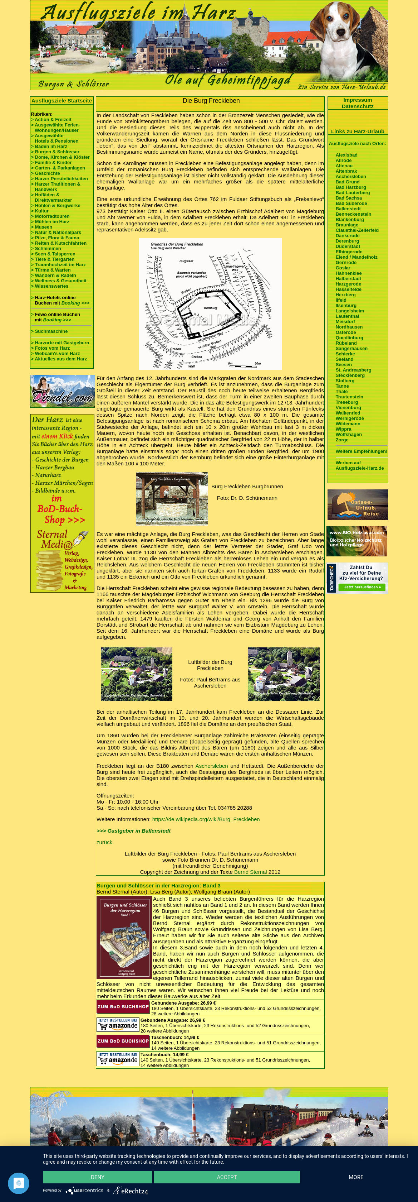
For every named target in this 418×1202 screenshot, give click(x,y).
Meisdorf (345, 321)
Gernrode (346, 262)
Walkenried (348, 413)
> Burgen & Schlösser (55, 151)
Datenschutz (358, 106)
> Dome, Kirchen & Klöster (60, 157)
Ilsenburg (346, 305)
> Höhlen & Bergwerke (55, 205)
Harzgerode (349, 284)
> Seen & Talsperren (53, 254)
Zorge (342, 439)
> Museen (42, 227)
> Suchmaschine (49, 331)
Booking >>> (75, 303)
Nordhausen (349, 327)
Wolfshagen (349, 434)
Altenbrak (346, 171)
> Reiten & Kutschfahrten (59, 243)
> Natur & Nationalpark (56, 232)
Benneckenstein (354, 214)
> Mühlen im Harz (50, 221)
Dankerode (348, 235)
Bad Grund (348, 182)
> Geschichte (45, 173)
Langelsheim (350, 310)
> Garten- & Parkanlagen (58, 168)
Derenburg (347, 241)
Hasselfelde (349, 289)
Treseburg (347, 402)
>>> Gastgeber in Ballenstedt (134, 831)
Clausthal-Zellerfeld (357, 230)
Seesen (344, 364)
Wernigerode (350, 418)
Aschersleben (212, 766)
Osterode (346, 332)
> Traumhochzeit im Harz (58, 264)
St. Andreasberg (354, 370)
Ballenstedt (348, 208)
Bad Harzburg (351, 187)
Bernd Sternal (250, 872)
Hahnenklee (349, 273)
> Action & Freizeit (51, 119)
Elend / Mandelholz (357, 257)
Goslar (343, 267)
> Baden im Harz (49, 146)
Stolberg (345, 380)
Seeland (345, 359)
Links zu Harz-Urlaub (357, 131)
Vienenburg (348, 407)
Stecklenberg (350, 375)
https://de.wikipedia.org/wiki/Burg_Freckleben (206, 819)
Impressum (357, 100)
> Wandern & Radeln (53, 275)
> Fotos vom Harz (50, 348)
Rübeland (346, 343)
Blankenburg (350, 219)
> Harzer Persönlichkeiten (59, 178)
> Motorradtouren (50, 216)
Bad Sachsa (349, 198)
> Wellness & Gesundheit (59, 280)
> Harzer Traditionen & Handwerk (55, 186)
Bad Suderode (351, 203)
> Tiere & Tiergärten (53, 259)
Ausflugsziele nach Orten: (357, 143)
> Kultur (40, 211)
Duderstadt (348, 246)
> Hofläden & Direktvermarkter (51, 197)
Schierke (345, 353)
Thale (342, 391)
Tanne (342, 386)
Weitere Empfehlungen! (362, 451)
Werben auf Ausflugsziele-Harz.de (360, 465)
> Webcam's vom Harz (55, 353)
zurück (104, 842)
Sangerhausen (352, 348)
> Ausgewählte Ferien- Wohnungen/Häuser (56, 127)
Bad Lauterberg (353, 192)
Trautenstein (349, 396)
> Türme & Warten (51, 270)
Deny (97, 1177)
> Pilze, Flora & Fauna (55, 237)
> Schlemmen (46, 248)
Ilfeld (341, 300)
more (356, 1177)
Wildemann (348, 423)
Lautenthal (347, 316)
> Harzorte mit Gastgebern (60, 342)
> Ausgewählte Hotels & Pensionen (55, 138)
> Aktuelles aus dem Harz (59, 358)
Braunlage (347, 225)
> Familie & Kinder (51, 162)
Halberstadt (349, 278)
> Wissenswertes (50, 286)
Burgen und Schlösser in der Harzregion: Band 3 (159, 885)
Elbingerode (349, 251)
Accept (227, 1177)
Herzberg (346, 294)
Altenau (344, 165)
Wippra (343, 429)
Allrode (344, 160)
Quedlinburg (349, 337)
